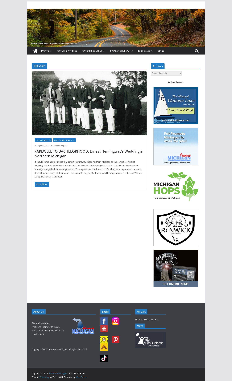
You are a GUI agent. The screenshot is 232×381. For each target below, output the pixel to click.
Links (161, 50)
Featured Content (92, 50)
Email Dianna (38, 334)
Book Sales (143, 50)
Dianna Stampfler (60, 145)
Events (45, 50)
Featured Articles (67, 50)
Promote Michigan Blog (64, 140)
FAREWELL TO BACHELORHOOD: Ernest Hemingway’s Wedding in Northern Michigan (89, 153)
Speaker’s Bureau (119, 50)
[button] (50, 51)
